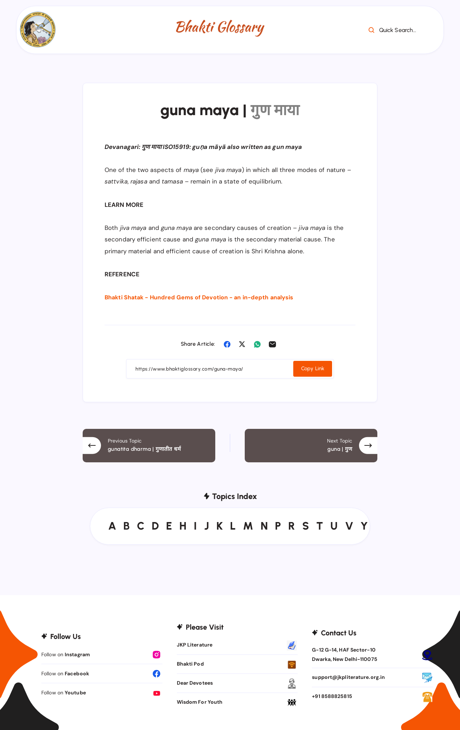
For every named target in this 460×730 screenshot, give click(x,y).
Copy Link (311, 368)
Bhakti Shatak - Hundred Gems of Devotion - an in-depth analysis (203, 297)
